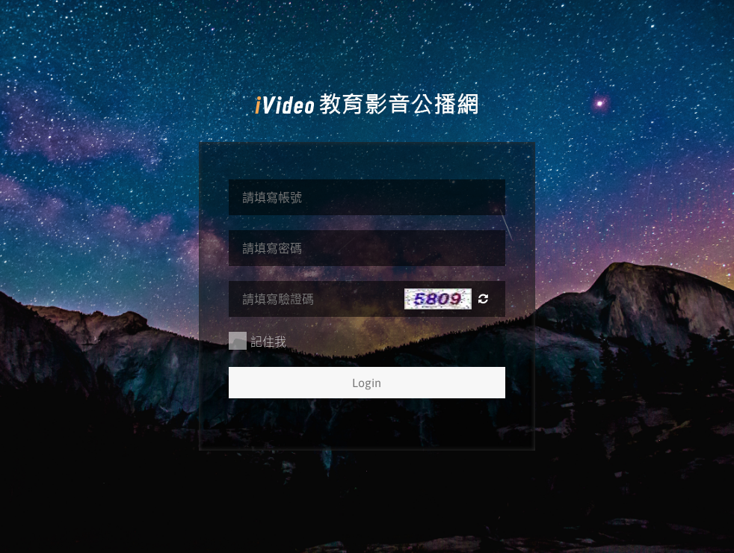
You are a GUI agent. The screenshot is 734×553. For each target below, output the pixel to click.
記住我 (257, 341)
